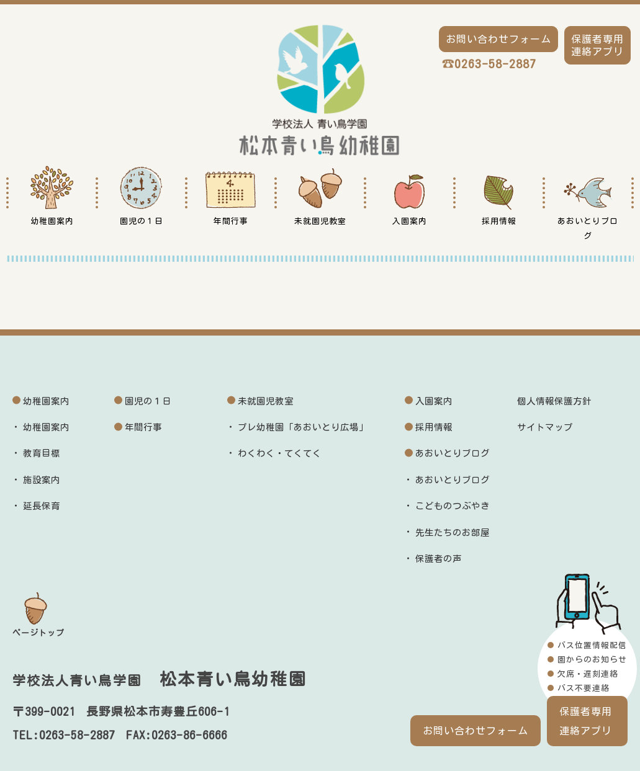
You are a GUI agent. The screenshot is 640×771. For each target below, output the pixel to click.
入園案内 (434, 401)
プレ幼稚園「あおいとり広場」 (303, 427)
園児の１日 (148, 401)
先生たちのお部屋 (452, 532)
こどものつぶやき (452, 505)
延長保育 (41, 505)
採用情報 (434, 427)
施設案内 (41, 479)
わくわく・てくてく (280, 453)
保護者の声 (438, 558)
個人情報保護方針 (554, 401)
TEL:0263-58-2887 (63, 735)
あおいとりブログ (452, 453)
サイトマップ (545, 427)
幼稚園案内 (46, 401)
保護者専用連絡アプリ (585, 720)
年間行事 (143, 427)
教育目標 (41, 453)
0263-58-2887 (495, 63)
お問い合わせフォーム (475, 731)
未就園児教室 (266, 401)
